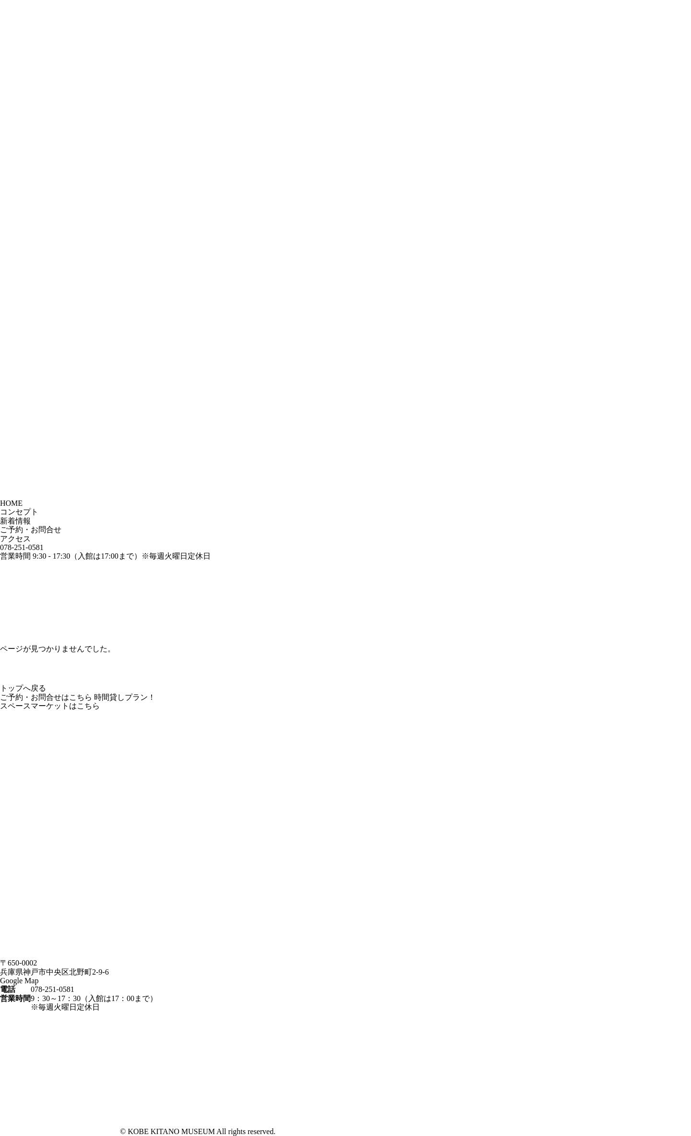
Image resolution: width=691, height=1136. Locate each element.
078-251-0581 (22, 547)
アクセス (15, 539)
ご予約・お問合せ (30, 529)
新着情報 (15, 521)
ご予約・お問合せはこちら (46, 697)
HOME (11, 503)
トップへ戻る (23, 688)
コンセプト (19, 512)
